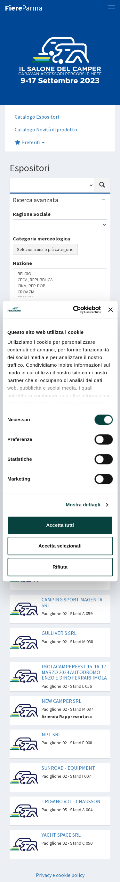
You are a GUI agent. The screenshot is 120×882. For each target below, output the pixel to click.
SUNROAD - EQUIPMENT (68, 768)
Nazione (22, 263)
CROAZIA (60, 292)
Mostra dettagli (83, 504)
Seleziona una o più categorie (45, 249)
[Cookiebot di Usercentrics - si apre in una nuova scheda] (75, 309)
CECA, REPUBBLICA (60, 280)
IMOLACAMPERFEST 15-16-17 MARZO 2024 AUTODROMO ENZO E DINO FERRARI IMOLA (74, 672)
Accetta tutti (60, 525)
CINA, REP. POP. (60, 286)
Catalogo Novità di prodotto (46, 129)
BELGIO (60, 274)
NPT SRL (51, 734)
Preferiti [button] (29, 142)
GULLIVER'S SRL (59, 633)
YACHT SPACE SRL (61, 835)
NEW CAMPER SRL (61, 701)
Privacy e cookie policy (60, 875)
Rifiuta (60, 567)
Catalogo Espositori (37, 117)
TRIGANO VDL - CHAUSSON (71, 801)
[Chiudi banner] (110, 309)
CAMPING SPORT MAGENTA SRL (72, 602)
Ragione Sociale (32, 214)
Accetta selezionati (60, 545)
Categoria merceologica (41, 238)
